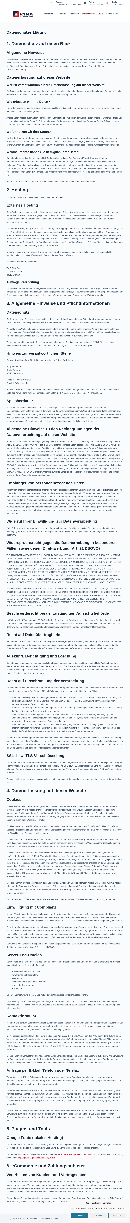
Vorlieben (117, 1215)
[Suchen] (122, 14)
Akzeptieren (79, 1215)
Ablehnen (98, 1215)
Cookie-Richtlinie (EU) (115, 14)
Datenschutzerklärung (92, 14)
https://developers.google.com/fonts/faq (75, 1154)
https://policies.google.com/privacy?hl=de (36, 1158)
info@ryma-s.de (117, 4)
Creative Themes (50, 1219)
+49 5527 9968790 (96, 4)
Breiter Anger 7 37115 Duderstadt (68, 4)
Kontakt (62, 14)
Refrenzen (50, 14)
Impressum (74, 14)
